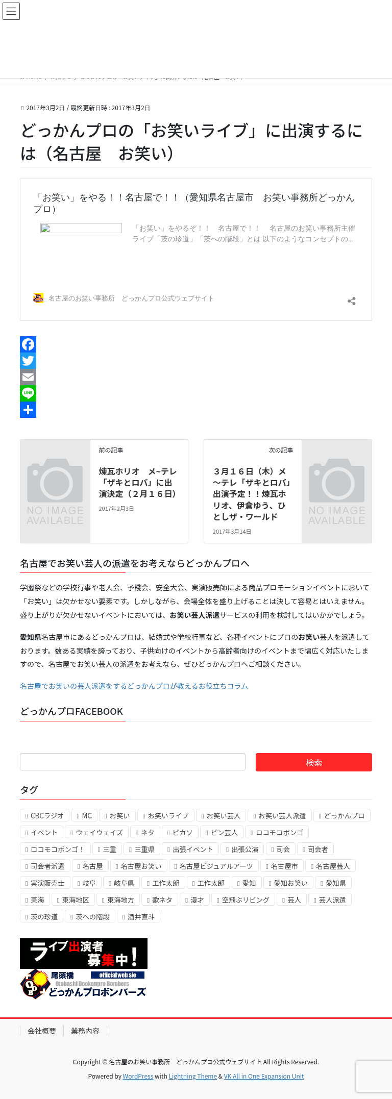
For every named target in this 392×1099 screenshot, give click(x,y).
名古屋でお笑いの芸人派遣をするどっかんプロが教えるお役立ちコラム (134, 686)
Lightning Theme (192, 1075)
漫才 (197, 900)
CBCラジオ (47, 815)
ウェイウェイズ (99, 832)
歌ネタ (162, 900)
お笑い (120, 815)
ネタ (148, 832)
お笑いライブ (168, 815)
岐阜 (89, 883)
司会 (283, 849)
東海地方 (120, 900)
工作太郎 (211, 883)
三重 (110, 849)
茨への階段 (93, 916)
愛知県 (336, 883)
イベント (44, 832)
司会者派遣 (48, 866)
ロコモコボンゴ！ (58, 849)
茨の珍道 (44, 916)
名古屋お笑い (141, 866)
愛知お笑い (291, 883)
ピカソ (183, 832)
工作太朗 (165, 883)
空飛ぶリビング (246, 900)
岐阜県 (124, 883)
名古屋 (93, 866)
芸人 (294, 900)
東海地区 (75, 900)
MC (86, 815)
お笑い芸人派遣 (282, 815)
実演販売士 (48, 883)
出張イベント (193, 849)
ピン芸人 (224, 832)
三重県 (144, 849)
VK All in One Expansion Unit (264, 1075)
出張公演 (244, 849)
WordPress (138, 1075)
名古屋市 (284, 866)
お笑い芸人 (224, 815)
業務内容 (85, 1031)
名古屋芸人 (333, 866)
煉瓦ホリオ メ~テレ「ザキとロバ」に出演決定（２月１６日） (139, 482)
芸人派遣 (332, 900)
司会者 (318, 849)
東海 (37, 900)
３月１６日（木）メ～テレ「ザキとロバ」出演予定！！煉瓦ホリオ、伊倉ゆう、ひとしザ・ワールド (251, 494)
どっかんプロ (344, 815)
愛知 (249, 883)
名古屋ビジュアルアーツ (216, 866)
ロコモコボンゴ (279, 832)
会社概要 (42, 1031)
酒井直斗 (141, 916)
